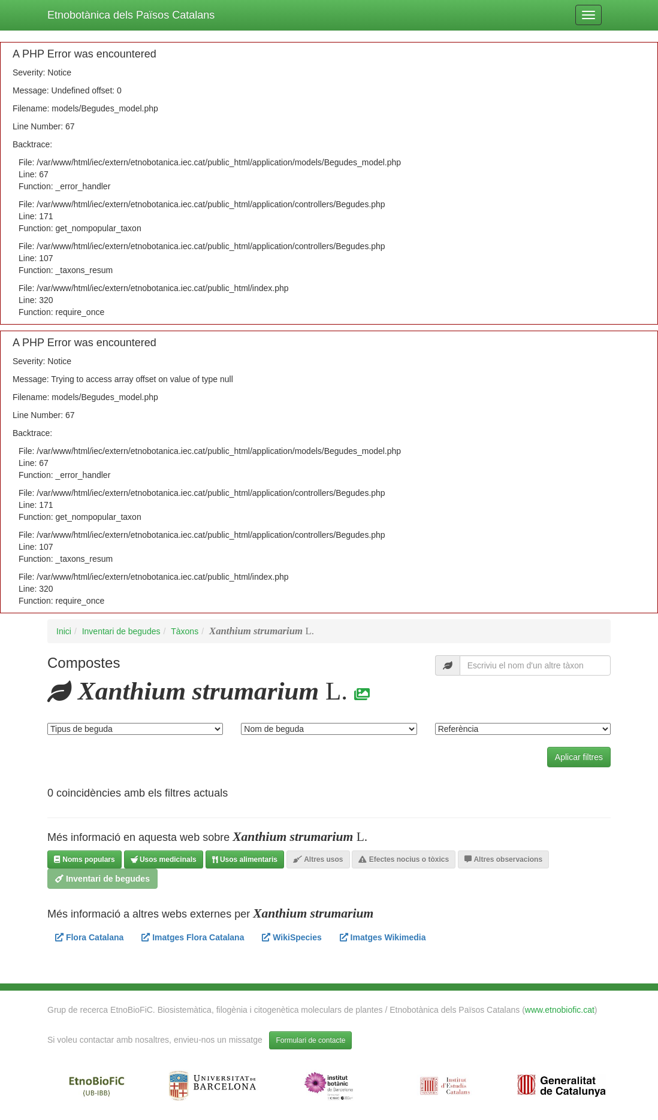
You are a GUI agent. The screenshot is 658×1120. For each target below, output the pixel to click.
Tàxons (184, 631)
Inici (63, 631)
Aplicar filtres (579, 757)
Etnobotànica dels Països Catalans (131, 15)
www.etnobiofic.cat (559, 1010)
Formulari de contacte (310, 1040)
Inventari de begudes (121, 631)
